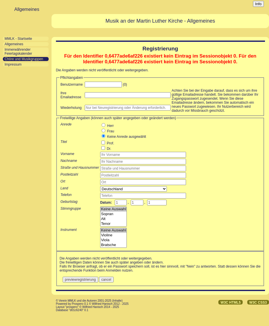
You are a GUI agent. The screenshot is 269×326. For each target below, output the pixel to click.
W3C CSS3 (258, 303)
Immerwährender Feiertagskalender (18, 52)
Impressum (13, 64)
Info (258, 4)
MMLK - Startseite (18, 39)
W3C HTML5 (231, 303)
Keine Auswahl (113, 209)
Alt (113, 219)
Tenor (113, 223)
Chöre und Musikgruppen (24, 59)
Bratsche (113, 245)
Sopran (113, 214)
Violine (113, 235)
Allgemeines (14, 44)
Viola (113, 240)
